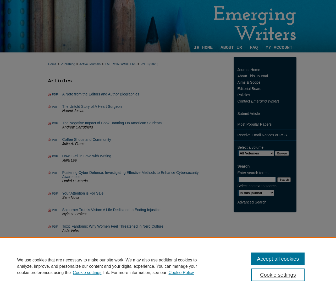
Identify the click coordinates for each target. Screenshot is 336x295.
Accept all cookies (278, 259)
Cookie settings (87, 272)
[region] (168, 266)
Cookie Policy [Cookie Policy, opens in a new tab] (181, 272)
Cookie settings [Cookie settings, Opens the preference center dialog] (278, 275)
